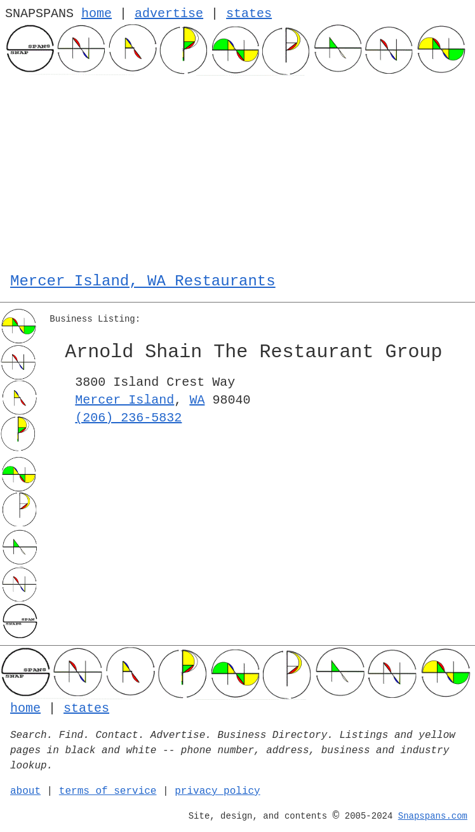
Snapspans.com (432, 816)
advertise (169, 13)
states (249, 13)
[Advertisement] (237, 171)
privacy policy (217, 791)
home (96, 13)
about (25, 791)
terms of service (108, 791)
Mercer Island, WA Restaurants (143, 281)
